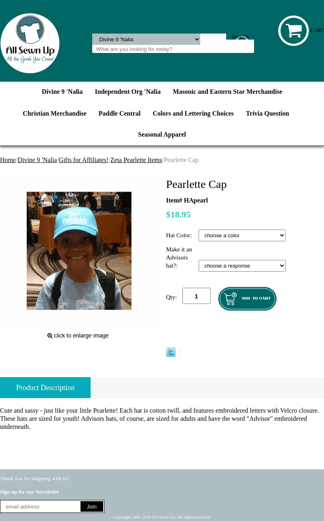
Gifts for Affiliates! (83, 159)
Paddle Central (120, 113)
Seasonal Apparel (162, 134)
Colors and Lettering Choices (192, 113)
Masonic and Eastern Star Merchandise (227, 91)
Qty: (171, 297)
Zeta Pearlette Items (136, 159)
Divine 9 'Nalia (62, 91)
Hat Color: (180, 235)
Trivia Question (267, 113)
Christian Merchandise (54, 113)
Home (8, 159)
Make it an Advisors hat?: (179, 257)
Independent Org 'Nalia (128, 91)
